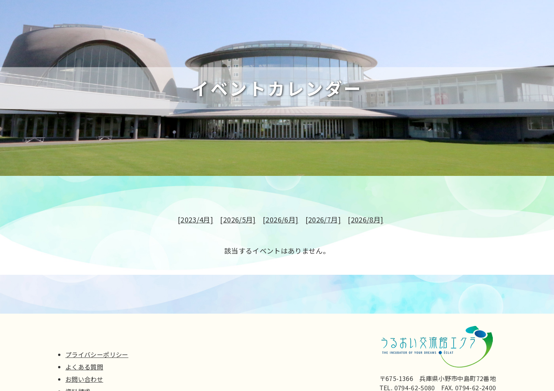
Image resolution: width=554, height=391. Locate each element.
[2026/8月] (365, 221)
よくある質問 (84, 366)
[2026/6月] (280, 221)
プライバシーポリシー (96, 354)
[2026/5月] (237, 221)
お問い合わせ (84, 379)
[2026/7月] (323, 221)
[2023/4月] (195, 221)
